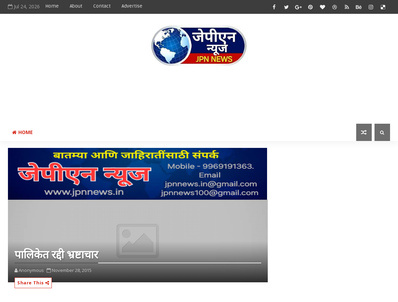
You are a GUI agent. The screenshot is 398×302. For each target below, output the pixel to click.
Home (52, 6)
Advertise (132, 6)
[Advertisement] (199, 96)
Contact (102, 6)
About (76, 6)
